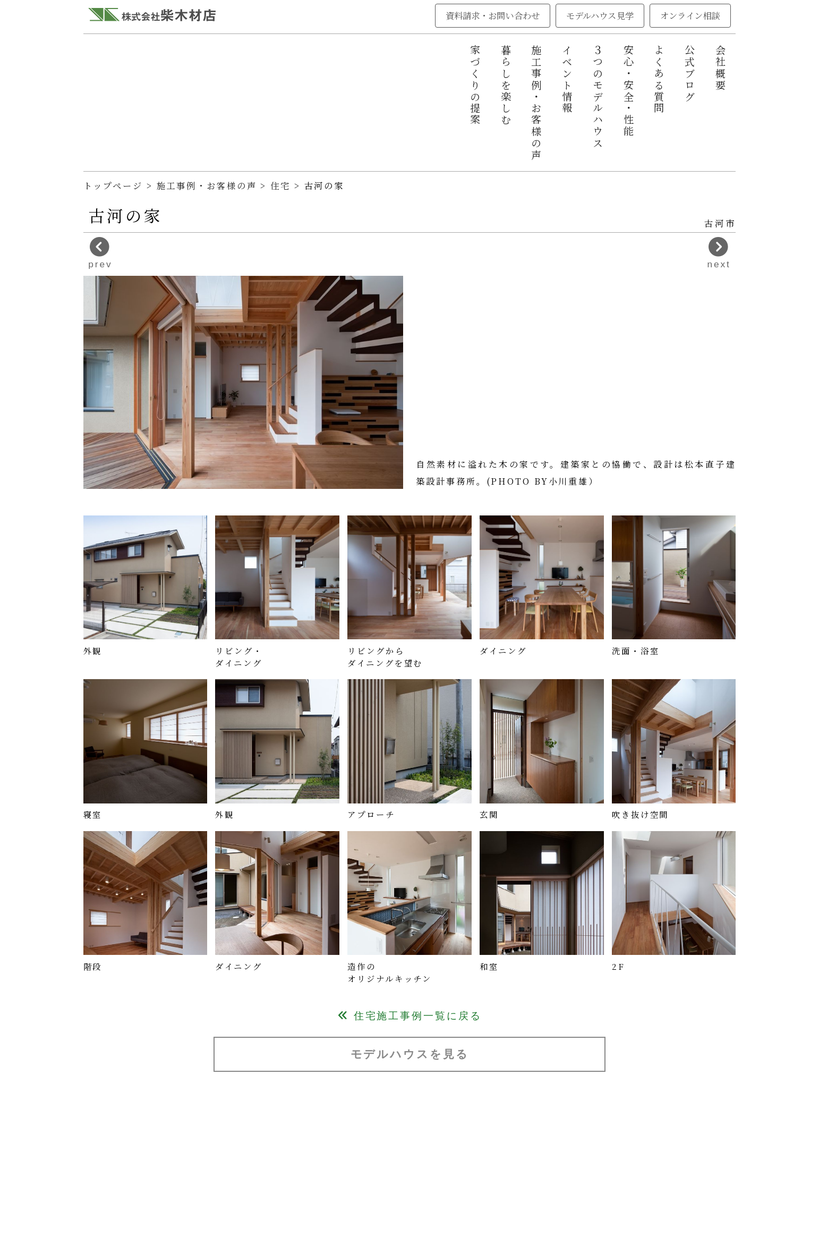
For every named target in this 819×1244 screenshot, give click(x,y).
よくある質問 (659, 79)
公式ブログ (689, 74)
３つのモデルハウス (598, 97)
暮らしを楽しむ (506, 85)
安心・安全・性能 (628, 91)
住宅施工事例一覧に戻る (410, 1015)
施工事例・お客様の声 (536, 103)
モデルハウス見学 (600, 15)
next (719, 253)
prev (100, 253)
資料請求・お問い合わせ (493, 15)
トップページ (113, 185)
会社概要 (720, 68)
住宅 (282, 185)
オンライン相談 (690, 15)
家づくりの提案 (475, 85)
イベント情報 (567, 79)
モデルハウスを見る (410, 1054)
